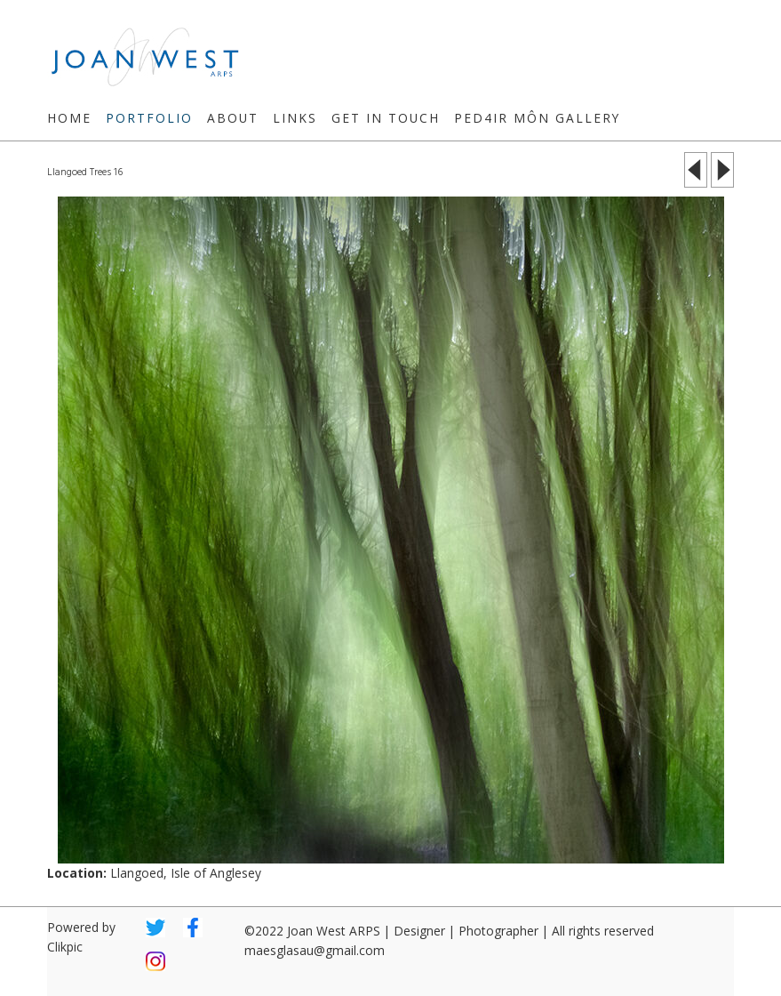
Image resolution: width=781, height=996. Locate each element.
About (233, 117)
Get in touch (385, 117)
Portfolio (149, 117)
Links (295, 117)
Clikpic (65, 946)
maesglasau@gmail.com (314, 950)
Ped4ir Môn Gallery (537, 117)
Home (69, 117)
